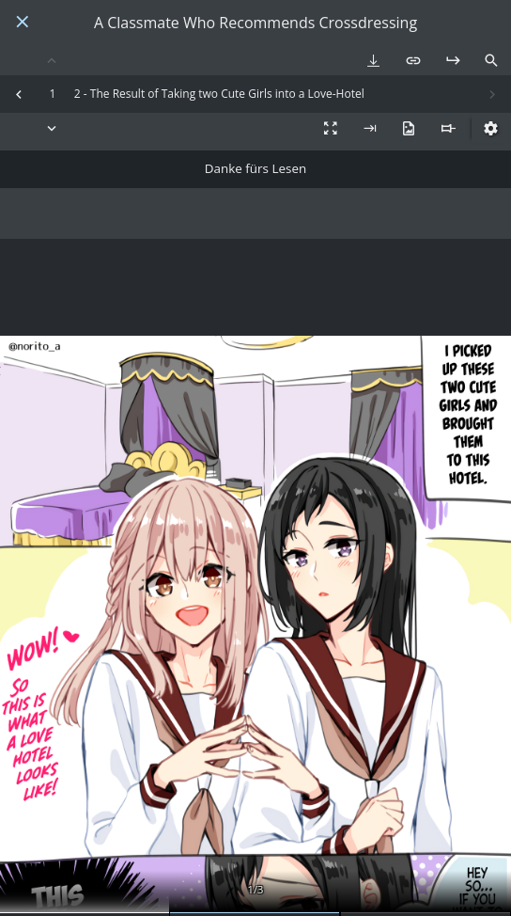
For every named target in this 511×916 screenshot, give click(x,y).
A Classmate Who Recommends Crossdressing (255, 23)
